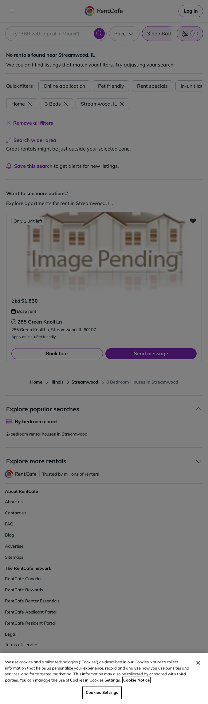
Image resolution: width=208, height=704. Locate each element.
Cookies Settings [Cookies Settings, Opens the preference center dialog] (102, 692)
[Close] (198, 663)
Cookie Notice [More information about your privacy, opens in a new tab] (136, 680)
